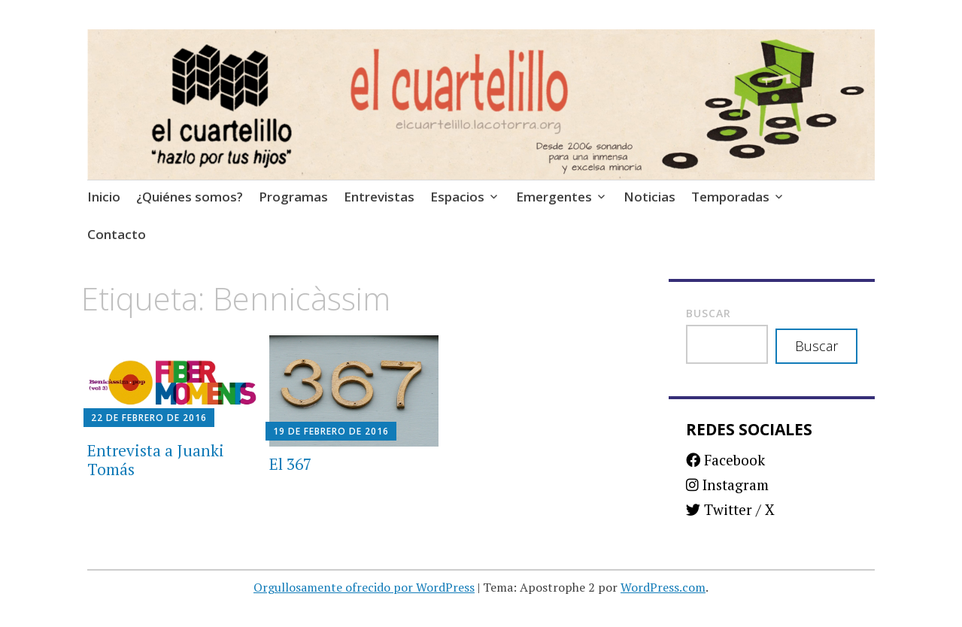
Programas (293, 196)
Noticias (649, 196)
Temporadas (730, 196)
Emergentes (554, 196)
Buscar (708, 313)
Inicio (103, 196)
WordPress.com (663, 587)
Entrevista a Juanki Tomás (155, 460)
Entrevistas (379, 196)
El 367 (290, 463)
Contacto (116, 234)
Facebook (725, 459)
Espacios (457, 196)
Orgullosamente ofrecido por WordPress (364, 587)
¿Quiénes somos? (189, 196)
